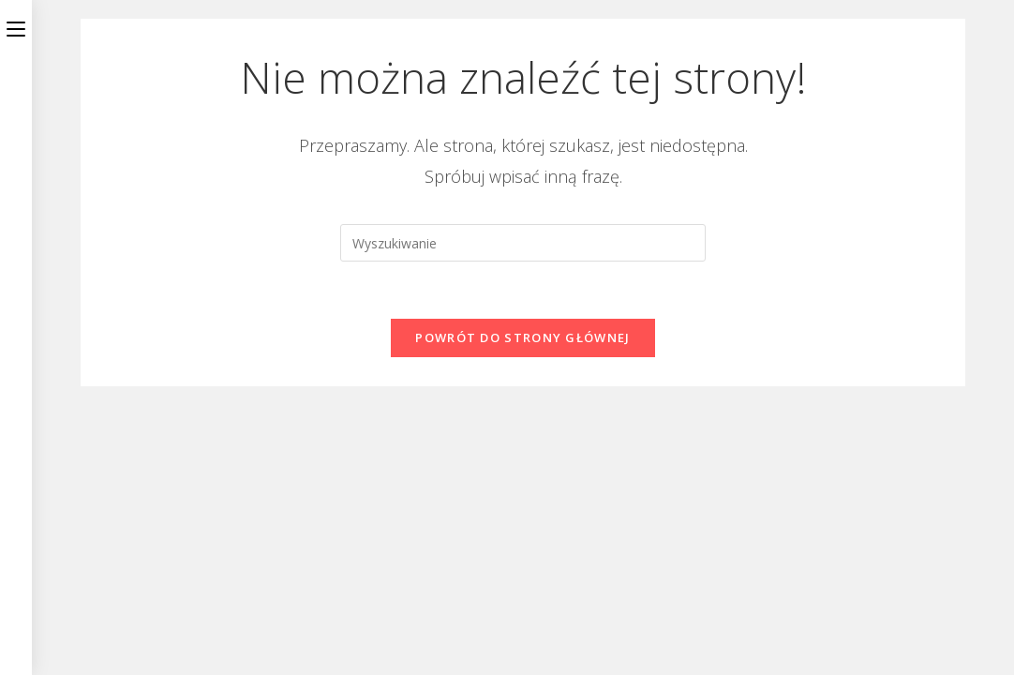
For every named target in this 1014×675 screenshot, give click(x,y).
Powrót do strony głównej (522, 337)
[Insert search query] (523, 243)
